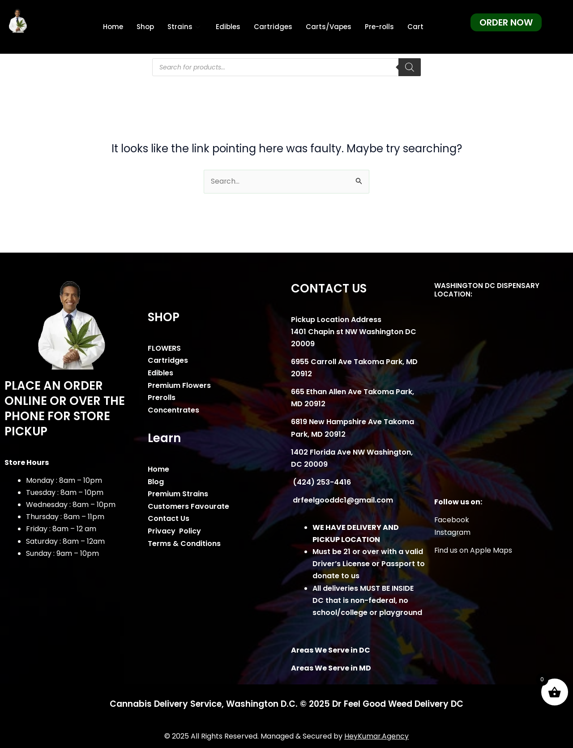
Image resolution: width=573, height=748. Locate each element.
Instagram (452, 532)
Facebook (452, 520)
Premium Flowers (179, 385)
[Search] (409, 67)
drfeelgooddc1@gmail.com (342, 500)
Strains (184, 26)
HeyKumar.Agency (376, 736)
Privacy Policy (174, 529)
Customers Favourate (188, 505)
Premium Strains (178, 493)
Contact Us (168, 517)
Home (113, 26)
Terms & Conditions (184, 542)
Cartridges (273, 26)
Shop (145, 26)
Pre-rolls (379, 26)
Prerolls (161, 397)
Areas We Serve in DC (330, 650)
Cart (415, 26)
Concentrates (173, 409)
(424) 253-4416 (321, 482)
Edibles (228, 26)
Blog (156, 481)
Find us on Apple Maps (473, 550)
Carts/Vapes (328, 26)
